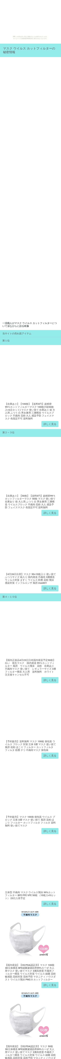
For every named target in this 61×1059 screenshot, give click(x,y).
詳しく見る (50, 424)
